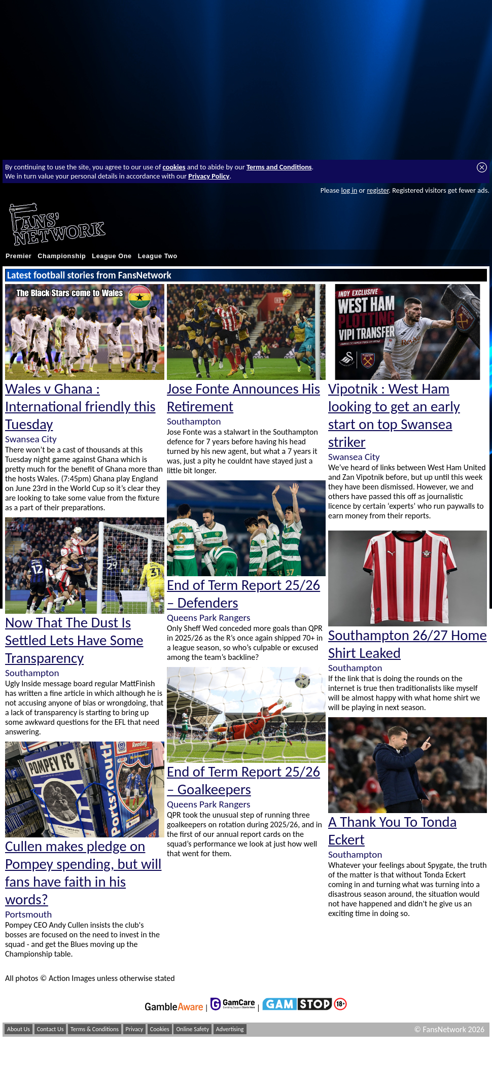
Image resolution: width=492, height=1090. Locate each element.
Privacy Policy (208, 176)
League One (111, 256)
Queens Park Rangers (208, 617)
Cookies (159, 1029)
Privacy (135, 1029)
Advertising (230, 1029)
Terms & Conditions (95, 1029)
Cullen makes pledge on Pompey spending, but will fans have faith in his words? (83, 872)
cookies (174, 166)
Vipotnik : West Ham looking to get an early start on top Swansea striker (394, 415)
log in (349, 190)
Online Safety (192, 1029)
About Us (18, 1029)
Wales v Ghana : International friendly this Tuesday (80, 406)
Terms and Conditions (279, 166)
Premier (18, 256)
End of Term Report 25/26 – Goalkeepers (243, 780)
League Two (158, 256)
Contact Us (50, 1029)
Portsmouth (28, 914)
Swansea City (31, 439)
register (378, 190)
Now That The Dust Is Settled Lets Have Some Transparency (74, 640)
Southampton (32, 673)
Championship (62, 256)
